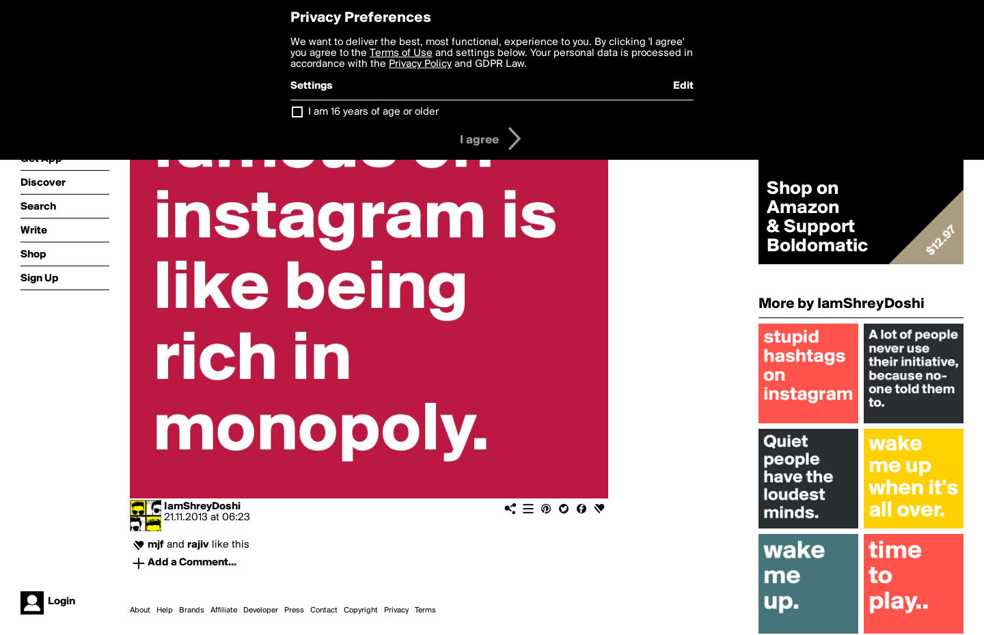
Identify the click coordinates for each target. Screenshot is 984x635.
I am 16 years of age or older (373, 112)
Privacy (396, 610)
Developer (260, 610)
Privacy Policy (420, 64)
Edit (683, 86)
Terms (425, 610)
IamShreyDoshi (202, 506)
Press (294, 610)
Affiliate (223, 610)
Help (164, 610)
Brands (191, 610)
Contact (324, 610)
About (140, 610)
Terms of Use (401, 53)
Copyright (361, 610)
